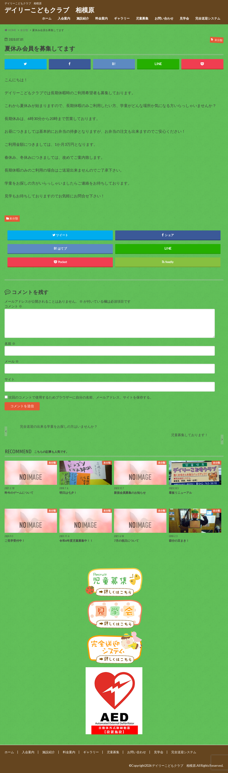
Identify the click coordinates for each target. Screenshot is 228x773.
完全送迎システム (207, 18)
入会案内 (64, 18)
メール (12, 361)
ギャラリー (122, 18)
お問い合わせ (164, 18)
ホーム (46, 18)
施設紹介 (82, 18)
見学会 (184, 18)
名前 (10, 344)
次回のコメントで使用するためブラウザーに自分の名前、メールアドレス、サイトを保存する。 (80, 397)
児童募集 (142, 18)
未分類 (13, 218)
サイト (10, 379)
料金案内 (101, 18)
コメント (13, 306)
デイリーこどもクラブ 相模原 (49, 10)
